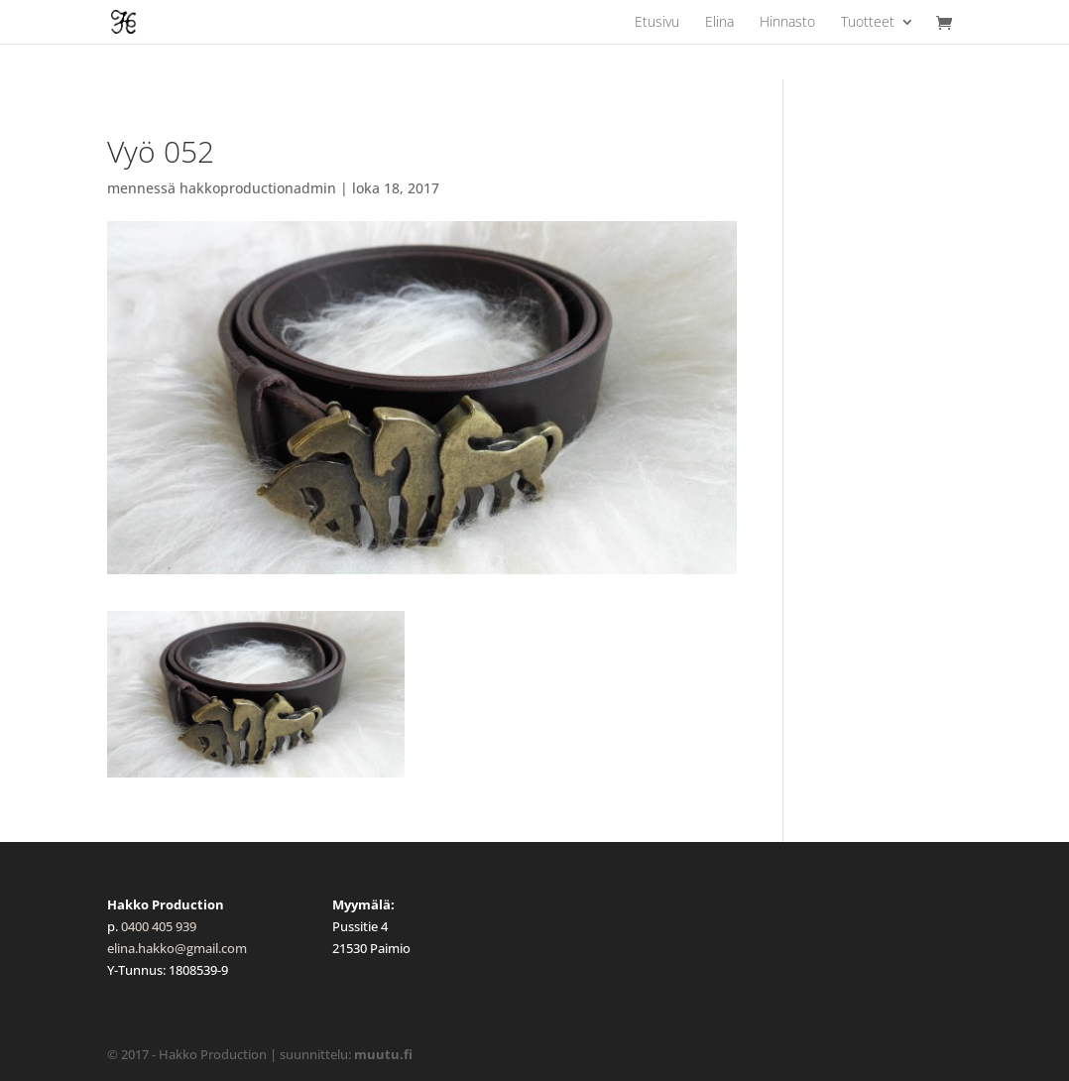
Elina (719, 23)
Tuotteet (867, 23)
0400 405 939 (158, 926)
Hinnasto (787, 23)
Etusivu (657, 23)
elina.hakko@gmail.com (177, 948)
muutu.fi (383, 1054)
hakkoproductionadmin (257, 188)
